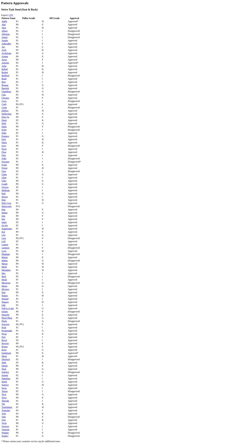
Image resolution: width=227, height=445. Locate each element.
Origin (5, 311)
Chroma (5, 98)
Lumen (5, 244)
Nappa (5, 295)
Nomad (5, 299)
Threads (5, 401)
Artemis (5, 63)
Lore (4, 238)
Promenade (7, 330)
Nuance (5, 302)
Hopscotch (6, 206)
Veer (4, 420)
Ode (4, 305)
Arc (3, 47)
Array (4, 59)
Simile (5, 366)
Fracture (5, 161)
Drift (4, 123)
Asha (4, 66)
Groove (5, 187)
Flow (4, 152)
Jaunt (4, 222)
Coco (4, 101)
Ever (4, 146)
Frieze (4, 168)
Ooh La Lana (8, 308)
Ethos (4, 142)
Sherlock (6, 359)
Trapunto (6, 410)
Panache (5, 315)
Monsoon (6, 283)
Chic (4, 94)
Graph (4, 184)
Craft (4, 104)
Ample (5, 40)
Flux (4, 155)
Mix (4, 273)
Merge (5, 264)
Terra (4, 397)
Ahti (4, 24)
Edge (4, 133)
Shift (4, 362)
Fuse (4, 171)
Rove (4, 350)
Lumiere (5, 248)
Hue (4, 209)
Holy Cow (6, 203)
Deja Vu (5, 117)
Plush (4, 321)
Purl (4, 337)
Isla (3, 219)
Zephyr (5, 436)
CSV (11, 15)
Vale (4, 417)
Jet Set (5, 225)
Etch (4, 139)
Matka (5, 260)
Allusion (6, 34)
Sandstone (6, 353)
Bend (4, 79)
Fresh (4, 165)
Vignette (5, 429)
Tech (4, 394)
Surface (5, 385)
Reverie (5, 343)
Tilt (3, 404)
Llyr (4, 235)
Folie (4, 158)
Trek (4, 413)
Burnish (5, 88)
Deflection (6, 114)
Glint (4, 177)
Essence (5, 136)
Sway (4, 388)
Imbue (5, 212)
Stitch (4, 381)
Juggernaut (7, 228)
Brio (4, 82)
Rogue (5, 346)
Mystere (5, 289)
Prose (4, 334)
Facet (4, 149)
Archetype (6, 53)
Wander (5, 433)
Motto (4, 286)
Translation (7, 407)
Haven (5, 197)
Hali (4, 193)
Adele (4, 21)
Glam (4, 174)
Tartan (5, 391)
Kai (3, 232)
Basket (5, 72)
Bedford (5, 75)
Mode (4, 279)
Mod (4, 276)
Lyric (4, 251)
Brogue (5, 85)
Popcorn (5, 324)
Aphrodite (6, 43)
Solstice (5, 372)
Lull (4, 241)
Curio (4, 107)
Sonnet (5, 375)
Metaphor (6, 270)
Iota (3, 216)
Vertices (5, 426)
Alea (4, 28)
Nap (4, 292)
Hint (4, 200)
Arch (4, 50)
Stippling (6, 378)
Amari (5, 37)
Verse (4, 423)
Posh (4, 327)
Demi (4, 120)
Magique (6, 254)
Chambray (6, 91)
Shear (4, 356)
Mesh (4, 267)
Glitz (4, 181)
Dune (4, 126)
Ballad (5, 69)
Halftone (6, 190)
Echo (4, 130)
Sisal (4, 369)
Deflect (5, 110)
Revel (4, 340)
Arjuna (5, 56)
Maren (5, 257)
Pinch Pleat (7, 318)
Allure (5, 31)
